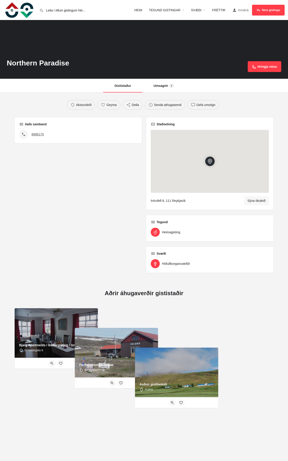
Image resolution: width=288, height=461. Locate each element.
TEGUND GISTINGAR (164, 10)
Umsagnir (164, 86)
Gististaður (123, 86)
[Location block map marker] (209, 161)
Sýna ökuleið (257, 200)
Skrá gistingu (268, 10)
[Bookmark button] (60, 363)
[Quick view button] (52, 363)
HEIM (138, 10)
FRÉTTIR (218, 10)
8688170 (38, 134)
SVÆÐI (196, 10)
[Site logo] (19, 9)
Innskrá (243, 10)
